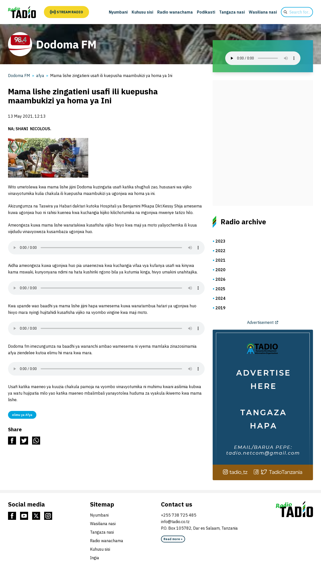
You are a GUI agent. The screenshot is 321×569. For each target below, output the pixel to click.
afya (40, 75)
